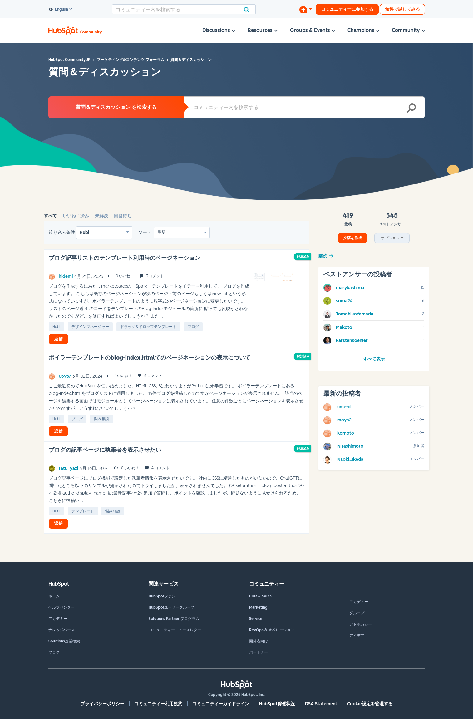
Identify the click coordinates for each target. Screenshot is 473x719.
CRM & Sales (260, 596)
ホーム (54, 596)
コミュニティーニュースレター (175, 630)
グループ (356, 613)
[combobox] (184, 9)
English (58, 9)
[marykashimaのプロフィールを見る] (350, 287)
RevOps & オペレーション (271, 630)
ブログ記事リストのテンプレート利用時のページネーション (124, 257)
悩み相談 (101, 419)
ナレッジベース (61, 630)
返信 (58, 339)
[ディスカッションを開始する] (306, 9)
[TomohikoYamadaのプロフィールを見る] (354, 314)
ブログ (193, 326)
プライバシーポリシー (102, 703)
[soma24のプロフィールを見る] (344, 301)
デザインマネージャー (90, 326)
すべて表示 (374, 359)
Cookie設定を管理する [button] (369, 703)
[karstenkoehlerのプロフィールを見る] (352, 340)
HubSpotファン (162, 596)
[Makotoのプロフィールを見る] (344, 327)
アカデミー (57, 618)
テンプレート (82, 511)
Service (255, 618)
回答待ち (122, 216)
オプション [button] (390, 238)
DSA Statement (321, 703)
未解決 (101, 216)
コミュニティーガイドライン (220, 703)
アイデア (356, 635)
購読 (322, 256)
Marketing (258, 607)
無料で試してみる (402, 9)
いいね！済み (76, 216)
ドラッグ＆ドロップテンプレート (148, 326)
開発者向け (258, 641)
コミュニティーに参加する (347, 9)
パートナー (258, 652)
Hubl (84, 232)
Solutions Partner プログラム (174, 618)
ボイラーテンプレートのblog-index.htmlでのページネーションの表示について (149, 357)
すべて (50, 216)
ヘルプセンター (61, 607)
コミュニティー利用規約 (158, 703)
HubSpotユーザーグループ (171, 607)
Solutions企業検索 (64, 641)
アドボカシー (360, 624)
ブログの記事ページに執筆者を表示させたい (105, 449)
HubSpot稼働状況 (277, 703)
